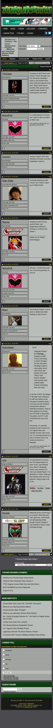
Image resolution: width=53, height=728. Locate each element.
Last (47, 63)
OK (6, 664)
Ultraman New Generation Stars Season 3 (18, 581)
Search (47, 59)
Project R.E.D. (8, 591)
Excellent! (8, 650)
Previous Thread (21, 559)
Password (22, 49)
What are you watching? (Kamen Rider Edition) (20, 613)
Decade (6, 513)
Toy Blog (40, 488)
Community (24, 59)
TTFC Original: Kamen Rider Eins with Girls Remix (21, 584)
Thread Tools (44, 66)
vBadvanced (28, 707)
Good (7, 655)
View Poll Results (9, 675)
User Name (22, 46)
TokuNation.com (10, 39)
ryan (4, 460)
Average (8, 659)
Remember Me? (45, 46)
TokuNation (8, 41)
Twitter (47, 488)
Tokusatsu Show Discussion (10, 46)
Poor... (7, 668)
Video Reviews (36, 491)
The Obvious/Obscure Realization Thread (18, 625)
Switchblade (8, 347)
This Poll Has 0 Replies (11, 679)
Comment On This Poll (10, 677)
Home (5, 29)
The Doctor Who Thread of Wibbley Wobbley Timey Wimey (24, 635)
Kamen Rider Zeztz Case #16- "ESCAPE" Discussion (22, 604)
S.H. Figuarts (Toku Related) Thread (16, 628)
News (13, 29)
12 (41, 63)
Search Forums (9, 685)
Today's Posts (37, 59)
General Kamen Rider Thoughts (14, 610)
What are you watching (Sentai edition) (17, 607)
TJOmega (7, 74)
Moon (5, 310)
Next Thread (33, 559)
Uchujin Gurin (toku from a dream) (15, 622)
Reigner (6, 222)
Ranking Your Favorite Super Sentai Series (18, 578)
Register (12, 59)
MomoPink (7, 115)
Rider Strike (7, 181)
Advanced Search (10, 691)
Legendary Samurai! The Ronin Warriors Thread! (20, 632)
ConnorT (6, 157)
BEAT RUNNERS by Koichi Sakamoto (16, 587)
